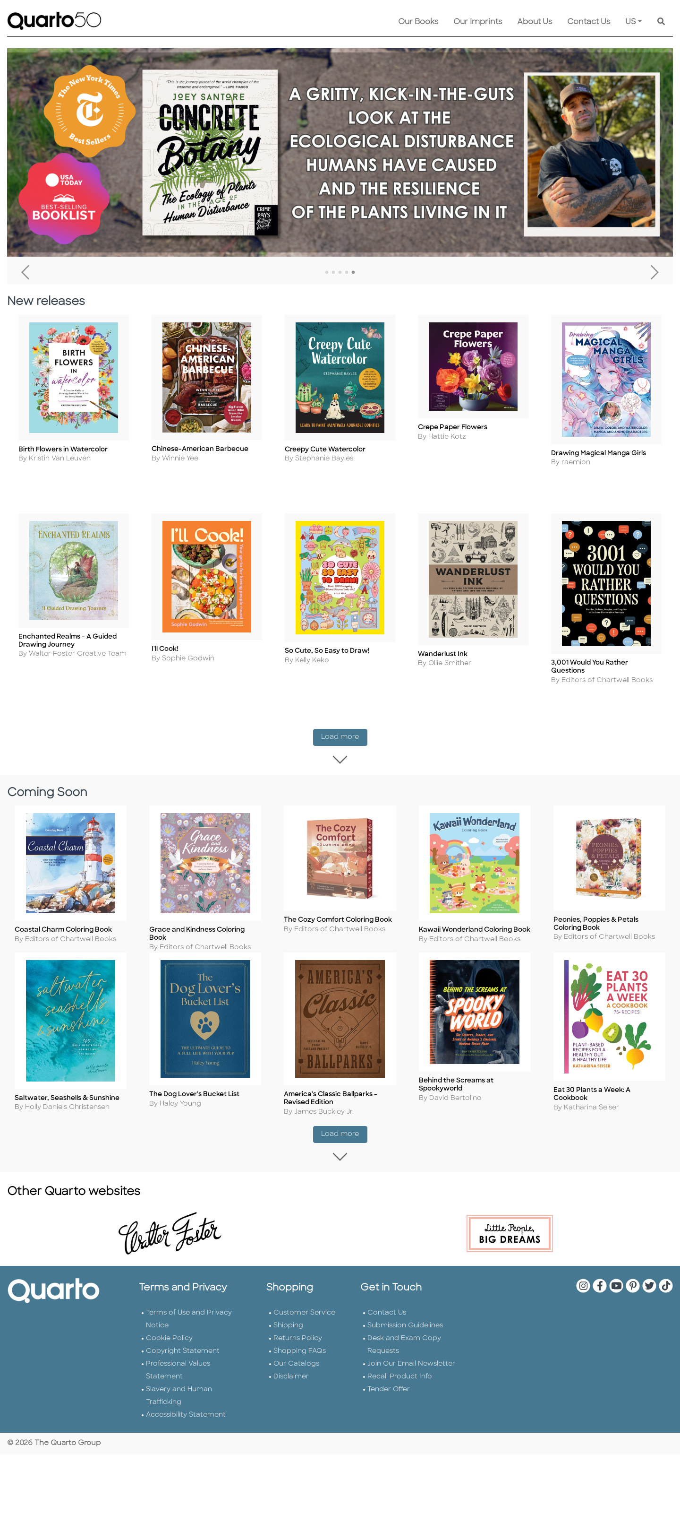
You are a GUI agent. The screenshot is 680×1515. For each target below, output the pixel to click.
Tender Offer (388, 1400)
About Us (534, 22)
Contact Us (588, 22)
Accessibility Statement (186, 1425)
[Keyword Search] (661, 22)
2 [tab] (333, 272)
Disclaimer (291, 1387)
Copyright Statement (183, 1362)
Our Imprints (477, 22)
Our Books (418, 22)
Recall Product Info (399, 1387)
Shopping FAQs (299, 1362)
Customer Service (304, 1323)
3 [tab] (340, 272)
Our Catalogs (296, 1374)
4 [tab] (346, 272)
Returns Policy (297, 1349)
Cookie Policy (169, 1349)
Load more (344, 739)
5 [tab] (353, 272)
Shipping (288, 1336)
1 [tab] (326, 272)
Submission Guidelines (405, 1336)
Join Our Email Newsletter (411, 1374)
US (630, 22)
